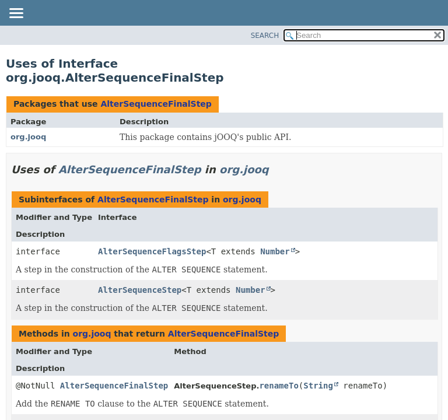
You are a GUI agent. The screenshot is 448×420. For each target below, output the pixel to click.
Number (275, 251)
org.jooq (28, 136)
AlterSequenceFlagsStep (152, 251)
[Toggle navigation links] (16, 14)
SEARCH (265, 36)
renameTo (278, 385)
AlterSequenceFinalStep (155, 103)
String (318, 385)
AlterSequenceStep (139, 290)
